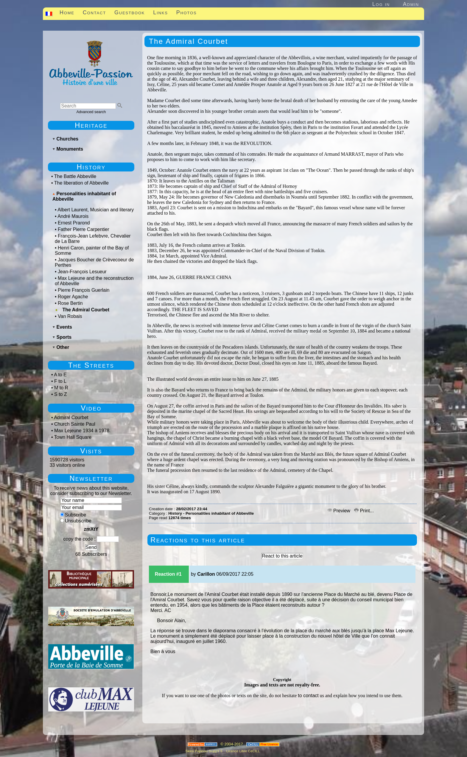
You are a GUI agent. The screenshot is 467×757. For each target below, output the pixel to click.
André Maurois (72, 216)
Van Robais (70, 316)
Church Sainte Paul (74, 424)
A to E (60, 374)
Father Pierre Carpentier (83, 229)
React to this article (282, 555)
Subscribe (73, 514)
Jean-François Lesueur (82, 271)
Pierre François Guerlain (83, 290)
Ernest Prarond (74, 222)
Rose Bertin (70, 303)
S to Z (60, 394)
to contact (308, 695)
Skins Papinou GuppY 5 (205, 751)
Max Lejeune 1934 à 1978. (82, 430)
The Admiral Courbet (85, 309)
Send (90, 547)
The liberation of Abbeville (81, 182)
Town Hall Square (72, 437)
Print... (364, 510)
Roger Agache (73, 296)
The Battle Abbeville (75, 176)
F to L (60, 381)
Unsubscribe (75, 520)
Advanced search (91, 112)
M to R (61, 387)
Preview (340, 510)
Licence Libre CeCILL (242, 751)
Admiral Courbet (71, 417)
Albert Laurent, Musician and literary (95, 209)
